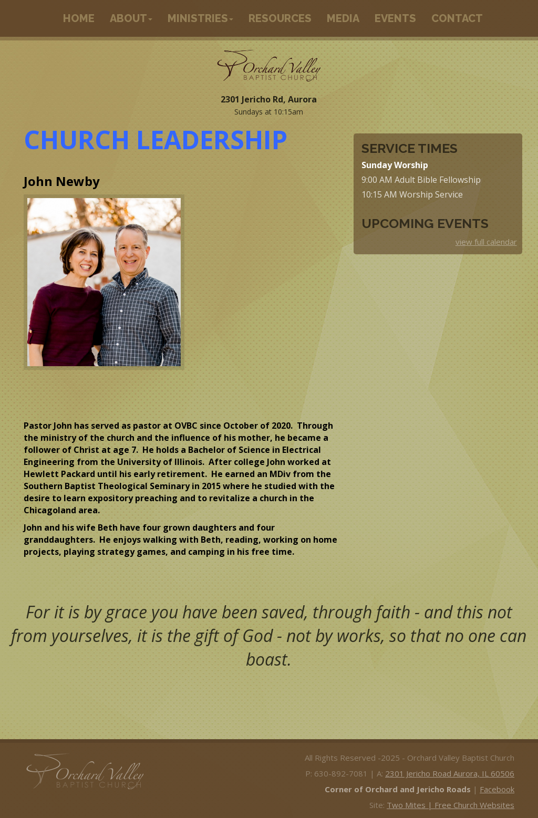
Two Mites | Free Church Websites (450, 805)
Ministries (200, 18)
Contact (457, 18)
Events (395, 18)
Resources (280, 18)
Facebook (497, 789)
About (131, 18)
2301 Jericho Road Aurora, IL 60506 (449, 773)
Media (343, 18)
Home (79, 18)
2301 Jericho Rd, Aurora (269, 99)
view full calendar (486, 241)
